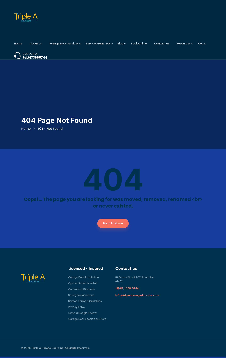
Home (18, 43)
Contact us (161, 43)
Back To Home (113, 225)
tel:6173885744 (35, 57)
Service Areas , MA (98, 43)
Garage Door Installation (83, 278)
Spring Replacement (81, 296)
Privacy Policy (76, 308)
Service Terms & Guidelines (85, 302)
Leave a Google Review (82, 314)
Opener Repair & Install (82, 284)
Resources (184, 43)
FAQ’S (202, 43)
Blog (120, 43)
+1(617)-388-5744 (127, 290)
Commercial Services (81, 290)
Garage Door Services (64, 43)
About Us (36, 43)
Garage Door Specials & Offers (87, 320)
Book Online (139, 43)
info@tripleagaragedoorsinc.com (137, 297)
